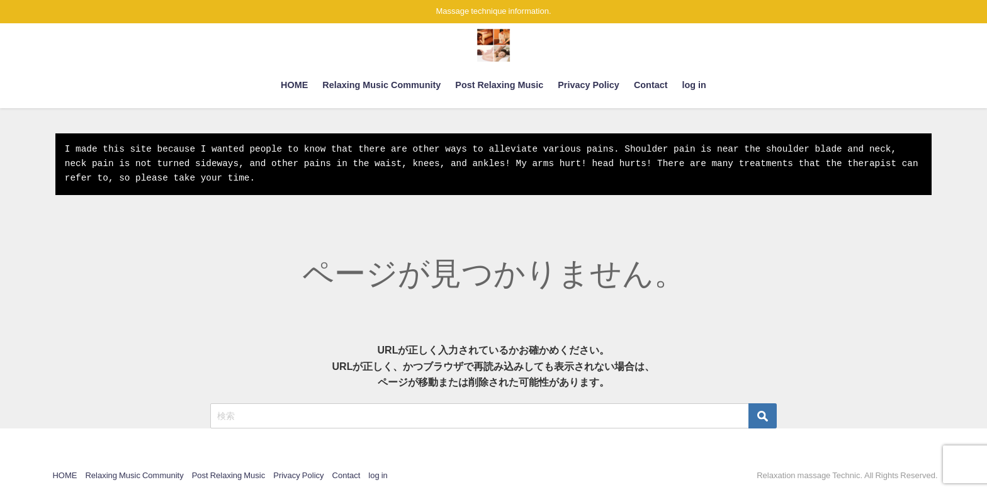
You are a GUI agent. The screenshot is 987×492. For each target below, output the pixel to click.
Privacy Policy (588, 85)
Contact (651, 85)
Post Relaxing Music (499, 85)
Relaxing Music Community (381, 85)
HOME (294, 85)
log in (694, 85)
